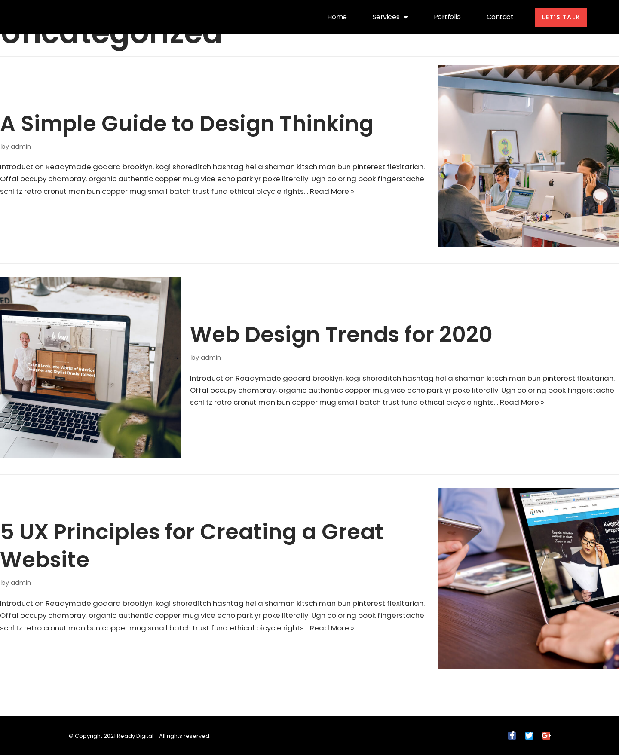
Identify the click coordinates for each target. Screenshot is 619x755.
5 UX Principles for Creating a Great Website (191, 539)
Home (333, 17)
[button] (559, 17)
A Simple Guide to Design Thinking (187, 117)
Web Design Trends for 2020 (341, 328)
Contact (495, 17)
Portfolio (443, 17)
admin (21, 139)
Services (386, 17)
